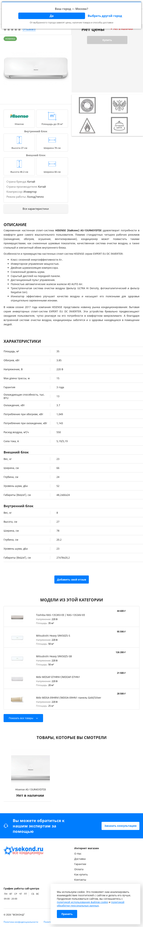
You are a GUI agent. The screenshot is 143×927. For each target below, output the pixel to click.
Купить (107, 40)
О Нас (77, 853)
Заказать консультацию (120, 825)
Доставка (80, 859)
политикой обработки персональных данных (90, 903)
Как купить (81, 874)
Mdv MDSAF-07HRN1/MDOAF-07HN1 (58, 677)
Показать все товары (21, 718)
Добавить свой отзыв (71, 579)
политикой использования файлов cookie (82, 902)
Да (52, 16)
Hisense (19, 124)
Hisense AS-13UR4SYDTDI (30, 789)
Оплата (78, 869)
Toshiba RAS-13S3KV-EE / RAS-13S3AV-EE (60, 615)
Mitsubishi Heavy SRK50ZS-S (53, 635)
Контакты (80, 879)
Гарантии (80, 864)
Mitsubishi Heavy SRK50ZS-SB (54, 656)
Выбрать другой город (105, 16)
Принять (67, 914)
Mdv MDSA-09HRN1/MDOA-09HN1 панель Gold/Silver (68, 697)
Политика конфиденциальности (21, 921)
